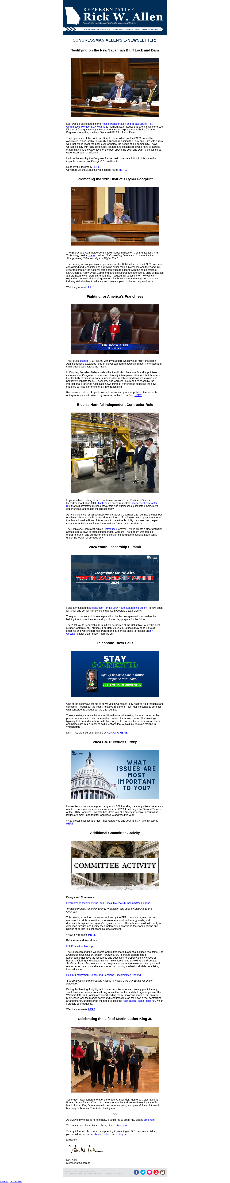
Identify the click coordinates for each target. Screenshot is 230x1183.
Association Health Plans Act (139, 1000)
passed (84, 360)
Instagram (121, 1134)
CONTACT (92, 1171)
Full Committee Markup (79, 946)
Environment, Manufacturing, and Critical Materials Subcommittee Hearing (108, 903)
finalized (102, 503)
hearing (92, 255)
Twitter (106, 1134)
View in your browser (11, 1181)
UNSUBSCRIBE (80, 1171)
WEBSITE (69, 1171)
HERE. (123, 169)
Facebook (95, 1134)
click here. (121, 1125)
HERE (96, 167)
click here (149, 1119)
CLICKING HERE (117, 732)
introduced (111, 529)
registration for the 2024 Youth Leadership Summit (119, 607)
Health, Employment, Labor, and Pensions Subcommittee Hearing (103, 975)
